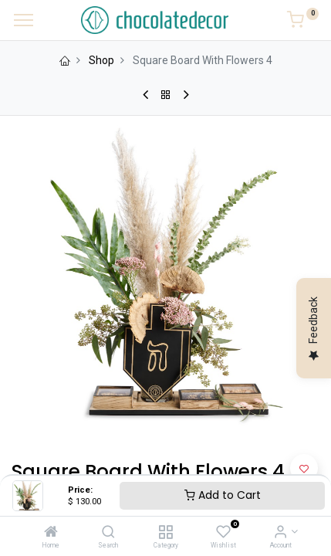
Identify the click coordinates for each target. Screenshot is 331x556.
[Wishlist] (223, 533)
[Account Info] (280, 533)
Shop (101, 60)
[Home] (51, 533)
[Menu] (23, 20)
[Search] (108, 533)
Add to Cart (222, 495)
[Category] (165, 533)
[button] (304, 468)
